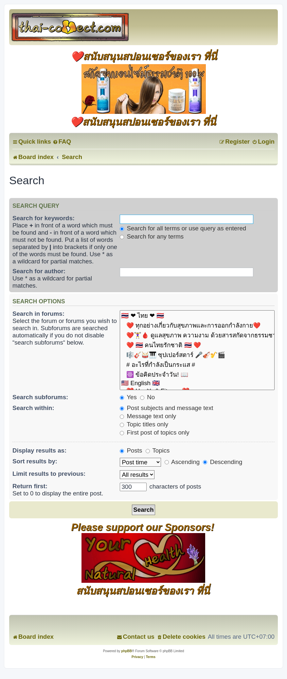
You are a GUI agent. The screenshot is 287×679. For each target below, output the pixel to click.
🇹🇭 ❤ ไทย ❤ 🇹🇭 (197, 316)
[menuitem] (62, 141)
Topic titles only (144, 424)
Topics (158, 450)
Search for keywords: (43, 218)
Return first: (29, 486)
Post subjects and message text (166, 407)
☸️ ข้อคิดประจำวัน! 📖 (197, 375)
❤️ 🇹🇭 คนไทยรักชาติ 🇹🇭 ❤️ (197, 345)
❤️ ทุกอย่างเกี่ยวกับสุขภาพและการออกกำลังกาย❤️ (197, 326)
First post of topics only (154, 432)
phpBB (126, 651)
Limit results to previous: (48, 473)
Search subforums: (40, 397)
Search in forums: (38, 313)
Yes (128, 397)
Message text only (148, 416)
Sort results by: (34, 461)
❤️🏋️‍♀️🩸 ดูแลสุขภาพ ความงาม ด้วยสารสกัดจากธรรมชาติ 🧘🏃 (197, 335)
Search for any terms (152, 236)
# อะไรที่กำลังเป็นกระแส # (197, 365)
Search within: (33, 407)
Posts (131, 450)
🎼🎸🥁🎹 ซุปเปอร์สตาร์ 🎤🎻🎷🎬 (197, 355)
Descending (222, 461)
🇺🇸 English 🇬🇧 (197, 383)
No (147, 397)
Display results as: (39, 450)
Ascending (182, 461)
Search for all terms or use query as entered (183, 228)
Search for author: (38, 271)
